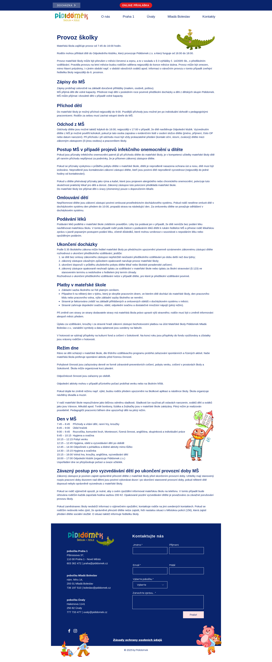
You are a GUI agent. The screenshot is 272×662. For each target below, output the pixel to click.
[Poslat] (193, 614)
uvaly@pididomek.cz (95, 612)
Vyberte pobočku (142, 579)
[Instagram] (75, 630)
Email (136, 565)
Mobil (172, 565)
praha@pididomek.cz (95, 563)
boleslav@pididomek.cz (97, 587)
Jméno (137, 545)
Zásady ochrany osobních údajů (137, 639)
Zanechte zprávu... (143, 593)
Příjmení (174, 545)
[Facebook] (69, 630)
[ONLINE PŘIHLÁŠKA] (136, 5)
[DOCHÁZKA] (66, 5)
